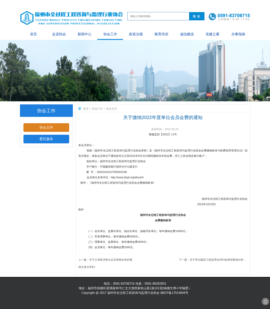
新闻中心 (84, 34)
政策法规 (136, 34)
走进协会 (59, 34)
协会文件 (46, 127)
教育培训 (161, 34)
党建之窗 (212, 34)
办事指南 (238, 34)
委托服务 (46, 139)
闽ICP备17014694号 (174, 292)
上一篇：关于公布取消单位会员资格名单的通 (105, 259)
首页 (33, 34)
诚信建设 (187, 34)
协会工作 (110, 34)
